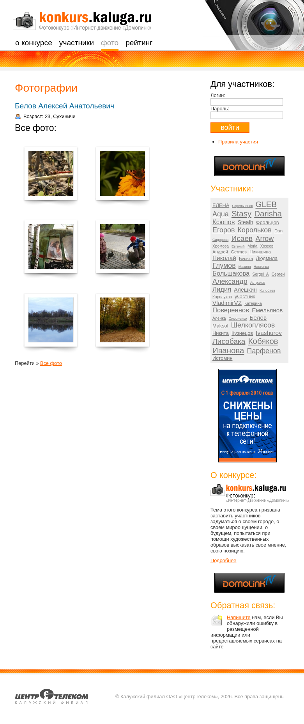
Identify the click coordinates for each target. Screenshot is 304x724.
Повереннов (230, 310)
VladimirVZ (227, 302)
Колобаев (267, 290)
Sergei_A (260, 274)
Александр (229, 281)
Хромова (220, 246)
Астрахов (257, 283)
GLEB (266, 204)
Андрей (220, 252)
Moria (252, 246)
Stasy (241, 213)
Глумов (224, 265)
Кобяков (263, 340)
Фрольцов (267, 222)
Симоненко (238, 318)
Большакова (230, 273)
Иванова (228, 350)
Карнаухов (222, 297)
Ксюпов (223, 222)
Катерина (253, 303)
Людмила (267, 258)
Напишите (239, 617)
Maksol (220, 326)
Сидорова (220, 240)
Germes (239, 252)
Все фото (51, 363)
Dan (278, 230)
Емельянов (267, 310)
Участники (76, 43)
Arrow (264, 239)
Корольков (255, 230)
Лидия (221, 289)
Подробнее (223, 560)
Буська (246, 258)
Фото (109, 43)
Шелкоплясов (253, 325)
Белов (258, 317)
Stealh (245, 222)
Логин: (217, 95)
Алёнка (219, 318)
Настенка (261, 267)
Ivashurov (269, 332)
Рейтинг (138, 43)
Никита (220, 333)
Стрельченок (242, 206)
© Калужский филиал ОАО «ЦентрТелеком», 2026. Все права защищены (200, 696)
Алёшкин (245, 290)
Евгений (238, 246)
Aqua (220, 214)
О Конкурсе (33, 43)
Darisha (268, 213)
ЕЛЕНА (220, 205)
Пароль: (219, 109)
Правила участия (238, 142)
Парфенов (264, 351)
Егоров (223, 230)
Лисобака (229, 341)
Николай (224, 258)
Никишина (260, 252)
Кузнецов (242, 333)
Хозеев (267, 246)
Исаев (242, 238)
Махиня (245, 267)
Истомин (222, 358)
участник (245, 296)
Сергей (278, 274)
